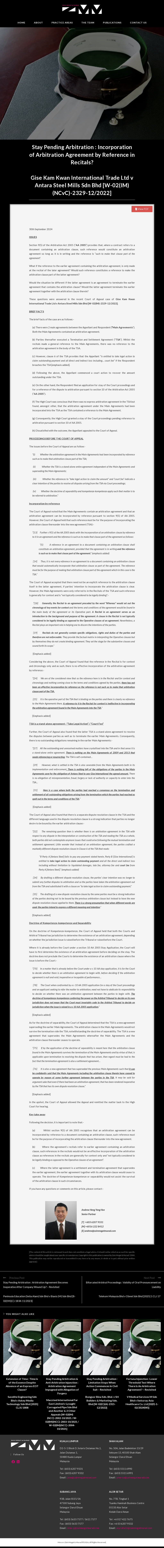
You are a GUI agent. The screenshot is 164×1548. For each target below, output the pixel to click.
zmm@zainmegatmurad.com (81, 1478)
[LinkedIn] (18, 1463)
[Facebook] (13, 1463)
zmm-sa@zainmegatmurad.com (132, 1478)
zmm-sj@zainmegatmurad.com (83, 1529)
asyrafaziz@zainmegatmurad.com (134, 1529)
